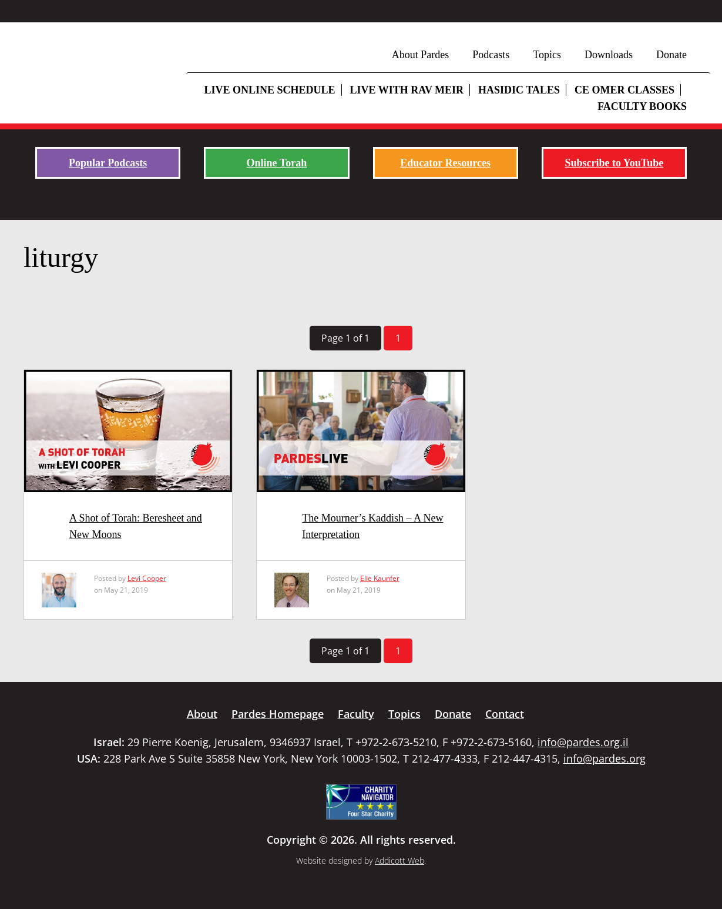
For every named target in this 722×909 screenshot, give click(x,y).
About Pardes (420, 55)
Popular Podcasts (108, 163)
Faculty (356, 714)
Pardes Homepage (277, 714)
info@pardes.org (604, 758)
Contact (504, 714)
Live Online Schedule (269, 90)
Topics (547, 55)
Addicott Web (399, 860)
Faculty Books (642, 106)
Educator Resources (445, 163)
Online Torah (277, 163)
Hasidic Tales (519, 90)
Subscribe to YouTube (614, 163)
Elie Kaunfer (379, 578)
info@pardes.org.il (583, 742)
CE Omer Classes (624, 90)
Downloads (609, 55)
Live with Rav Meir (407, 90)
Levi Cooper (146, 578)
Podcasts (490, 55)
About (202, 714)
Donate (671, 55)
